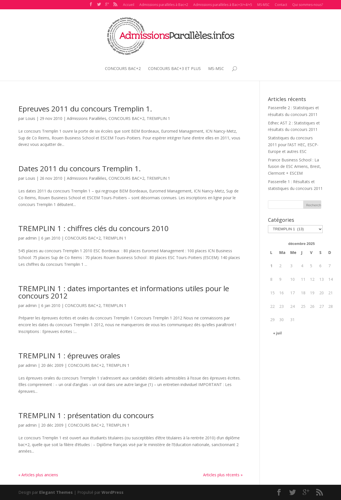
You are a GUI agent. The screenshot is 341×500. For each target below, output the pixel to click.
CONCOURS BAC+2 (123, 68)
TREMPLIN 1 (158, 118)
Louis (30, 118)
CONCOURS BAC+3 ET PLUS (174, 68)
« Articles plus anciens (38, 474)
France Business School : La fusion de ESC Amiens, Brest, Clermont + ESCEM (294, 166)
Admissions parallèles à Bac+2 (163, 4)
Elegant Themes (56, 492)
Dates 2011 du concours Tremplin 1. (79, 168)
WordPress (113, 492)
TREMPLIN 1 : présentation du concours (86, 415)
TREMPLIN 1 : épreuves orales (69, 355)
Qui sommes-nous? (307, 4)
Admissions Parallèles (86, 118)
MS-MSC (263, 4)
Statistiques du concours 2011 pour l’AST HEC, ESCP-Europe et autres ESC (293, 144)
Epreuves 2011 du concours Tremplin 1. (85, 109)
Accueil (128, 4)
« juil (277, 333)
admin (31, 238)
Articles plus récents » (223, 474)
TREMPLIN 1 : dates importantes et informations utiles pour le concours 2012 (123, 292)
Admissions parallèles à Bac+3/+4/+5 (222, 4)
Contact (281, 4)
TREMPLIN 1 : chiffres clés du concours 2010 (93, 228)
